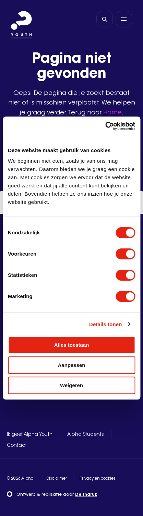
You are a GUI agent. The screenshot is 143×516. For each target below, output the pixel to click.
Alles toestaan (71, 345)
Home (112, 113)
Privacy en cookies (98, 479)
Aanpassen (71, 365)
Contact (17, 445)
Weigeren (71, 385)
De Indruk (86, 495)
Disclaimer (56, 479)
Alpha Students (85, 434)
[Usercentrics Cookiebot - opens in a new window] (105, 126)
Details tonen (105, 324)
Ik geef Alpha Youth (29, 434)
